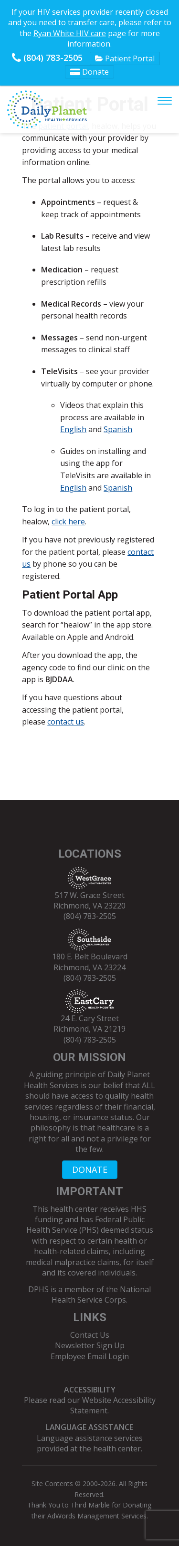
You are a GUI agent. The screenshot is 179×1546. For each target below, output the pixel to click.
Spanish (118, 429)
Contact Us (89, 1335)
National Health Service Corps (101, 1294)
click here (68, 521)
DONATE (89, 1169)
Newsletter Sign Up (90, 1345)
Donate (89, 72)
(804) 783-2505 (47, 57)
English (73, 429)
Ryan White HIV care (69, 33)
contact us (65, 721)
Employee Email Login (90, 1356)
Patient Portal (125, 58)
